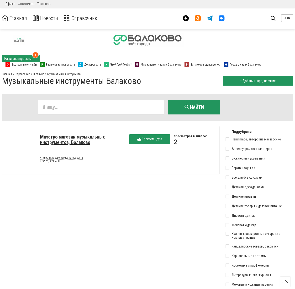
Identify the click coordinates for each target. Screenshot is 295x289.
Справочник (84, 18)
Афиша (10, 4)
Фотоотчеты (26, 4)
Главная (15, 18)
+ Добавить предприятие (257, 81)
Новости (47, 18)
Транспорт (44, 4)
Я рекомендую (149, 140)
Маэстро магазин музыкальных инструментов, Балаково (72, 140)
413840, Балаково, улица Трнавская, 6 (61, 158)
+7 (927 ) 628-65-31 (50, 161)
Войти (287, 18)
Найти (194, 107)
